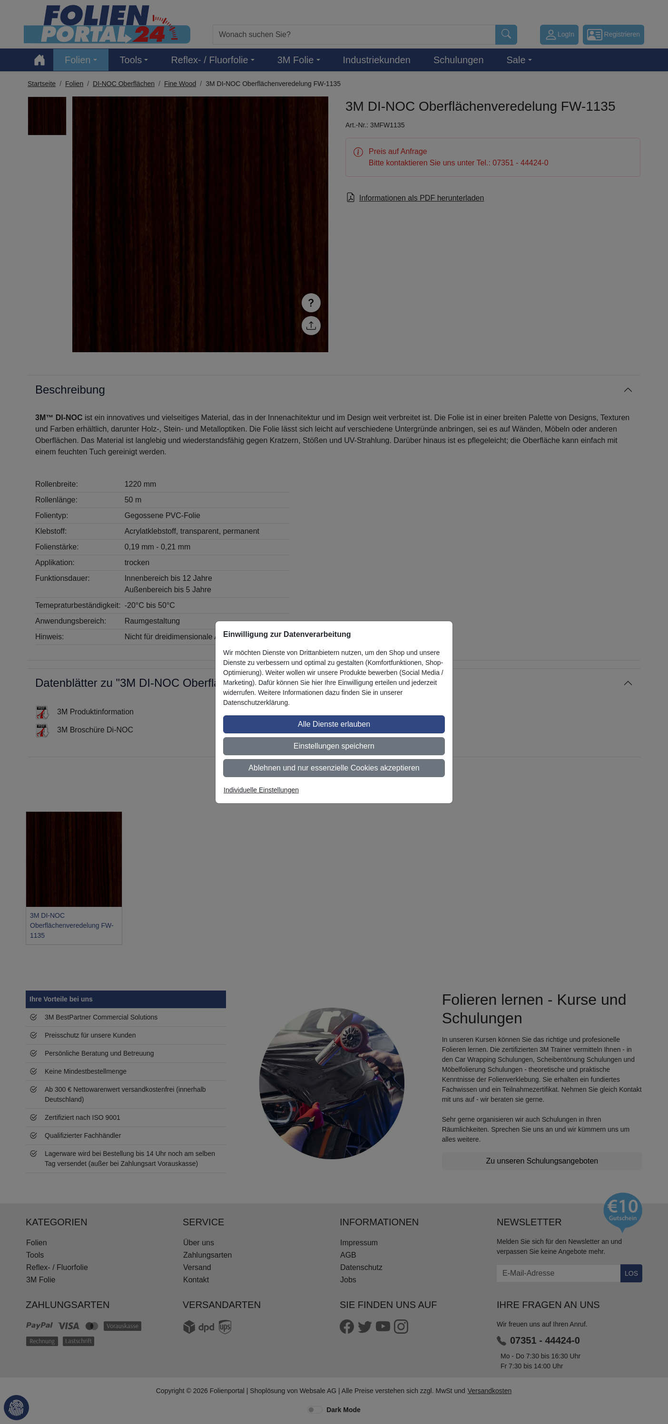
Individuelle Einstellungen (261, 790)
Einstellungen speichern (334, 746)
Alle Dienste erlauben (334, 724)
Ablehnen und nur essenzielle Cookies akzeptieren (333, 768)
